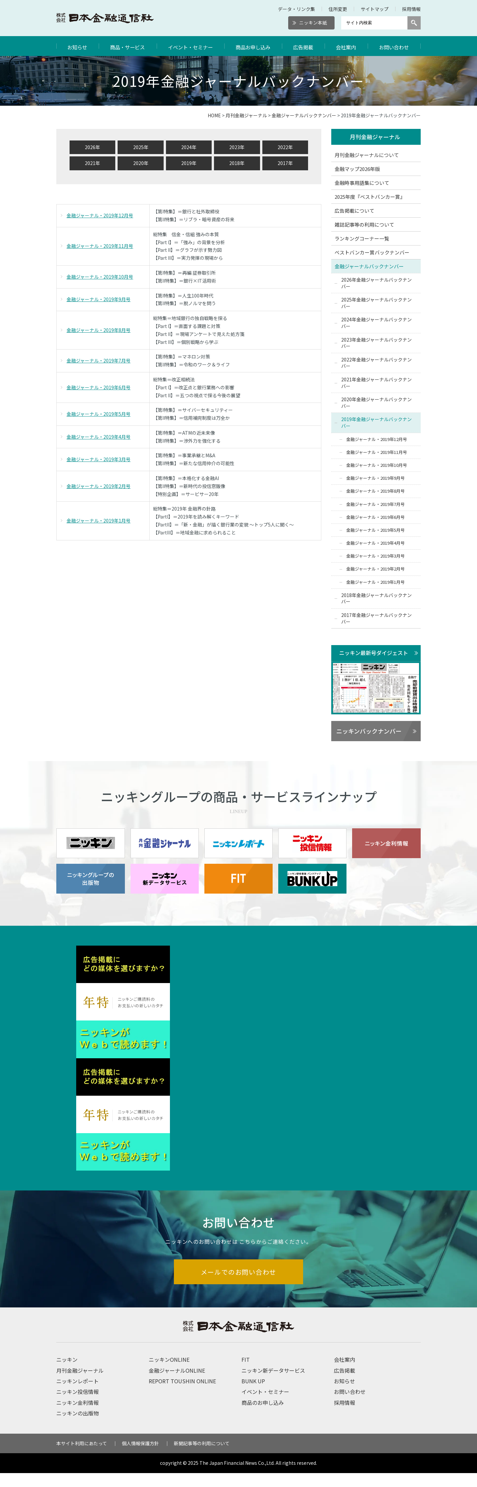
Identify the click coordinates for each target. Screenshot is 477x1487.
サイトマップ (375, 9)
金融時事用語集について (362, 182)
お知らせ (77, 46)
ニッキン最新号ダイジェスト (373, 653)
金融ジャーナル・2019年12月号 (100, 215)
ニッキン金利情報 (77, 1416)
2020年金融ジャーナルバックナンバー (376, 403)
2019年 (188, 163)
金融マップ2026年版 (357, 168)
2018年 (236, 163)
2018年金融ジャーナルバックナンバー (376, 598)
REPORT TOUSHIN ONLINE (182, 1395)
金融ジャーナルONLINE (177, 1384)
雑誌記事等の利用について (364, 224)
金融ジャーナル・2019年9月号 (99, 299)
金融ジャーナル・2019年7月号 (99, 360)
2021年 (92, 163)
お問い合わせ (394, 46)
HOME (214, 115)
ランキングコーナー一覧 (362, 238)
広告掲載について (354, 210)
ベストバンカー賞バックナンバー (372, 252)
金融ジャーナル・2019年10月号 (100, 276)
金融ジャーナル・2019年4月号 (99, 436)
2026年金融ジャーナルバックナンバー (376, 283)
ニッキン (67, 1373)
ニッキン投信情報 (77, 1406)
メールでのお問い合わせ (239, 1285)
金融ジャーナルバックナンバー (304, 115)
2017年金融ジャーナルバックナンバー (376, 618)
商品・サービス (127, 46)
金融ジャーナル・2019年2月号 (99, 486)
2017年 (285, 163)
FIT (245, 1373)
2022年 (285, 147)
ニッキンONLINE (169, 1373)
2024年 (188, 147)
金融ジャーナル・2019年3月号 (99, 459)
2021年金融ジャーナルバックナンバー (376, 382)
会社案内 (346, 46)
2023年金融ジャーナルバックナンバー (376, 343)
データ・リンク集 (296, 9)
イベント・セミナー (191, 46)
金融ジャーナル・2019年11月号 (100, 246)
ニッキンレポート (77, 1395)
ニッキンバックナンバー (368, 731)
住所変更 (338, 9)
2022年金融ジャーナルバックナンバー (376, 362)
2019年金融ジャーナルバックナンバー (376, 422)
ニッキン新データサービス (273, 1384)
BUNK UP (253, 1395)
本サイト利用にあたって (81, 1457)
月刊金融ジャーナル (246, 115)
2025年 (140, 147)
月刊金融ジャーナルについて (367, 154)
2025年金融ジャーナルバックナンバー (376, 303)
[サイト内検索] (374, 22)
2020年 (140, 163)
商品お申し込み (254, 46)
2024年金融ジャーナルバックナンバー (376, 323)
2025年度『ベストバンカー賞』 (370, 196)
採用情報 (411, 9)
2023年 (236, 147)
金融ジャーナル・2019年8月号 (99, 330)
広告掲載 (304, 46)
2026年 (92, 147)
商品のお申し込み (262, 1416)
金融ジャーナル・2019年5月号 (99, 414)
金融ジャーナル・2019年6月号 (99, 387)
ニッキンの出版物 (77, 1427)
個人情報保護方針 (140, 1457)
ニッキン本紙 (313, 22)
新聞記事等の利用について (202, 1457)
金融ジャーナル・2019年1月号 (99, 520)
